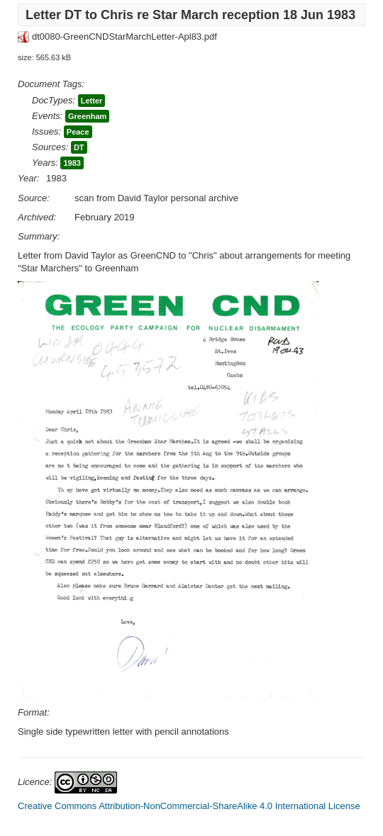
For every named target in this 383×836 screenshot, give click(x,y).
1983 (71, 163)
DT (79, 147)
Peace (78, 132)
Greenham (87, 116)
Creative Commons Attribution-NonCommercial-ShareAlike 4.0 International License (189, 806)
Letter (92, 100)
